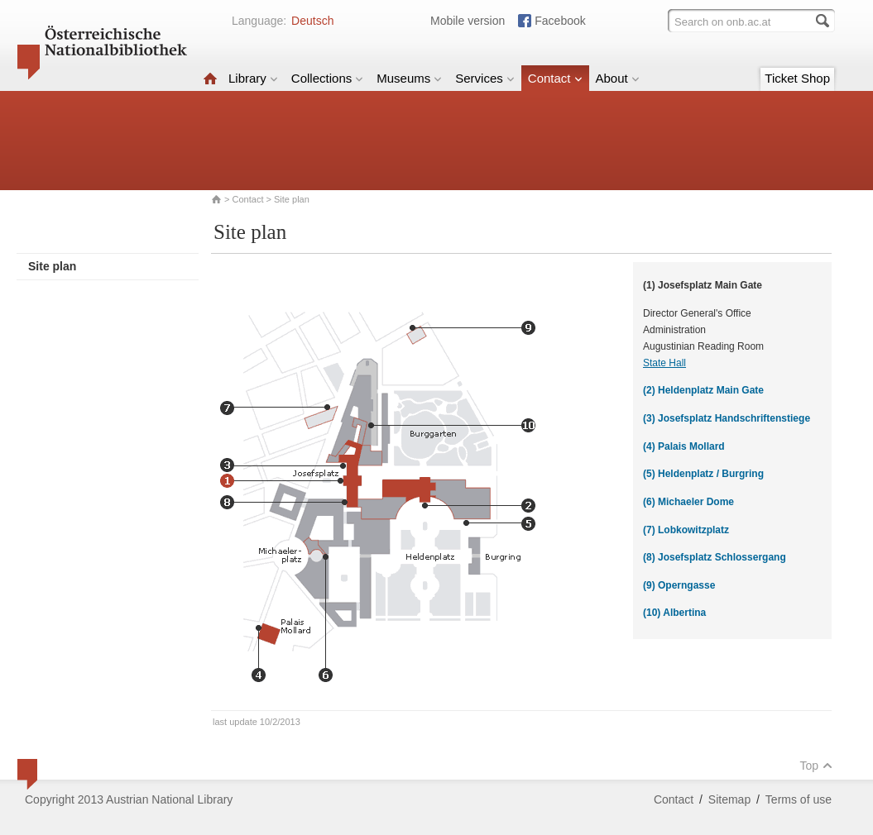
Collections (327, 78)
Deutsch (312, 20)
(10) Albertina (674, 612)
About (618, 78)
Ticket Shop (797, 78)
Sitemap (729, 799)
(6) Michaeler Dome (688, 502)
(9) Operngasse (679, 585)
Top (815, 765)
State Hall (664, 363)
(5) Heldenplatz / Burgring (703, 474)
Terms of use (798, 799)
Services (485, 78)
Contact (555, 78)
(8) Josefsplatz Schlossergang (714, 557)
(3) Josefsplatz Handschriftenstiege (726, 418)
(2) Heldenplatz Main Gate (703, 390)
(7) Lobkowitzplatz (686, 530)
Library (253, 78)
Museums (409, 78)
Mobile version (467, 20)
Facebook (560, 20)
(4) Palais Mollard (684, 446)
